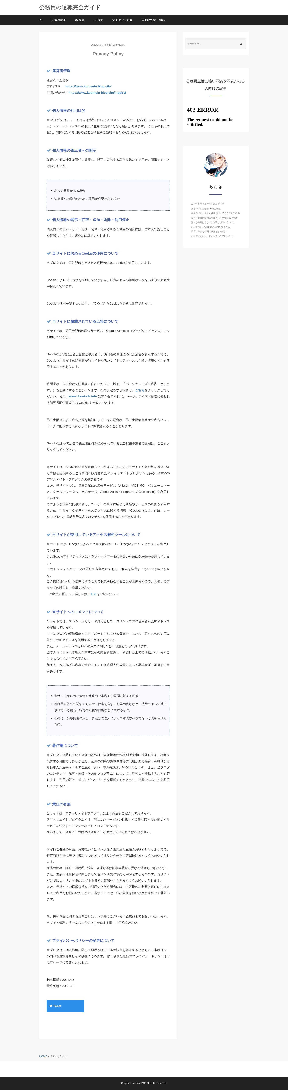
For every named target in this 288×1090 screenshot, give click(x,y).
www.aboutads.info (83, 396)
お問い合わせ (122, 20)
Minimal (136, 1083)
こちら (140, 390)
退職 (79, 20)
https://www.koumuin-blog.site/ (88, 86)
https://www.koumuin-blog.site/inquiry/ (97, 92)
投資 (98, 20)
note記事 (58, 20)
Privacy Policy (153, 20)
